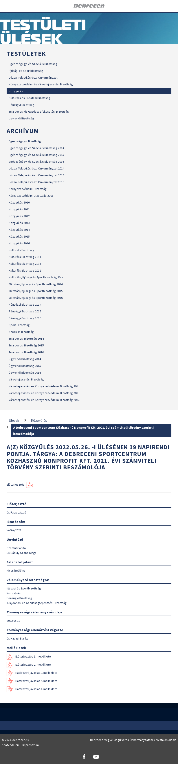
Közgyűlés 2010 (19, 202)
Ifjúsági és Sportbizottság (26, 71)
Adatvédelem (11, 745)
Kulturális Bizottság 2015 (25, 264)
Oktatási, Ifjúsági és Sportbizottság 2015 (36, 291)
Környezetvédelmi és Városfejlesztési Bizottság (41, 84)
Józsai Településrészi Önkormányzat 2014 (36, 168)
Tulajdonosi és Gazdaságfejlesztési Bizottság (39, 112)
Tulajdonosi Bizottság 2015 (26, 345)
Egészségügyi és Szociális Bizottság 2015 (36, 155)
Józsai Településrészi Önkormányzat (33, 77)
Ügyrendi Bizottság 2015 (25, 366)
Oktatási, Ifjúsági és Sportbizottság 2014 (36, 284)
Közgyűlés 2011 (19, 209)
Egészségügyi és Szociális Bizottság (33, 64)
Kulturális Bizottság (21, 250)
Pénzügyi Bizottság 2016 (25, 318)
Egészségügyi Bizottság (25, 141)
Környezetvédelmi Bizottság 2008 (31, 196)
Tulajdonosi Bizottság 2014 (26, 339)
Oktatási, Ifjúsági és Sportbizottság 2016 (36, 298)
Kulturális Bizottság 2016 (25, 270)
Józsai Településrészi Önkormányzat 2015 (36, 175)
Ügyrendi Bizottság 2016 (25, 373)
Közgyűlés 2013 (19, 223)
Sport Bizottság (19, 325)
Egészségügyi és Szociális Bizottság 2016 (36, 162)
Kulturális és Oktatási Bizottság (29, 98)
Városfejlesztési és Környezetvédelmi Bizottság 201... (44, 386)
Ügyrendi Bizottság (21, 118)
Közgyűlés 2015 (19, 236)
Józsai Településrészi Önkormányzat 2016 (36, 182)
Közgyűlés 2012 (19, 216)
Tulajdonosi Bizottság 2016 (26, 352)
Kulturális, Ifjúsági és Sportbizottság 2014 (36, 277)
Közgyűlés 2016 (19, 243)
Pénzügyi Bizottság (21, 105)
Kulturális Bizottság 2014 (25, 257)
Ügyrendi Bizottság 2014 (25, 359)
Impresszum (30, 745)
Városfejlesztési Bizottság (26, 379)
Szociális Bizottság (21, 332)
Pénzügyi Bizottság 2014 (25, 304)
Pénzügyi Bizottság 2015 (25, 311)
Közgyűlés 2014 (19, 230)
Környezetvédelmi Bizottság (28, 189)
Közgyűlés (16, 91)
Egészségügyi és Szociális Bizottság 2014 (36, 148)
